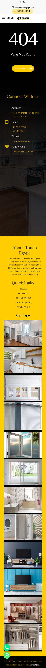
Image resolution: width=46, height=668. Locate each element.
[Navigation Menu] (8, 18)
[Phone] (7, 647)
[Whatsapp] (7, 655)
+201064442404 (22, 144)
